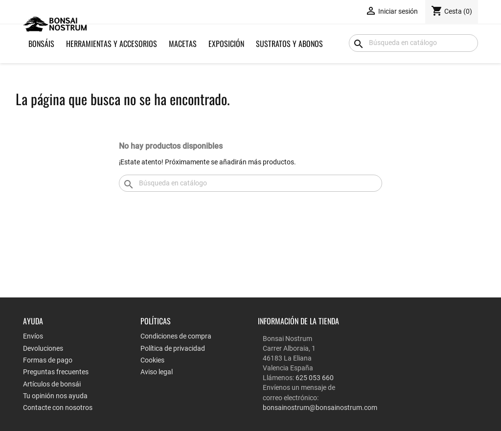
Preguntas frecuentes (56, 372)
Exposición (226, 43)
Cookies (152, 360)
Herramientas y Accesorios (111, 43)
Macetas (183, 43)
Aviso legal (156, 372)
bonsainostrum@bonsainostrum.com (320, 407)
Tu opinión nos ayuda (55, 396)
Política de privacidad (172, 348)
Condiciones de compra (175, 336)
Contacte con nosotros (57, 407)
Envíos (33, 336)
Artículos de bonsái (52, 384)
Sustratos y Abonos (289, 43)
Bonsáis (41, 43)
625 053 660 (315, 378)
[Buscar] (413, 43)
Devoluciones (43, 348)
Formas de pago (47, 360)
